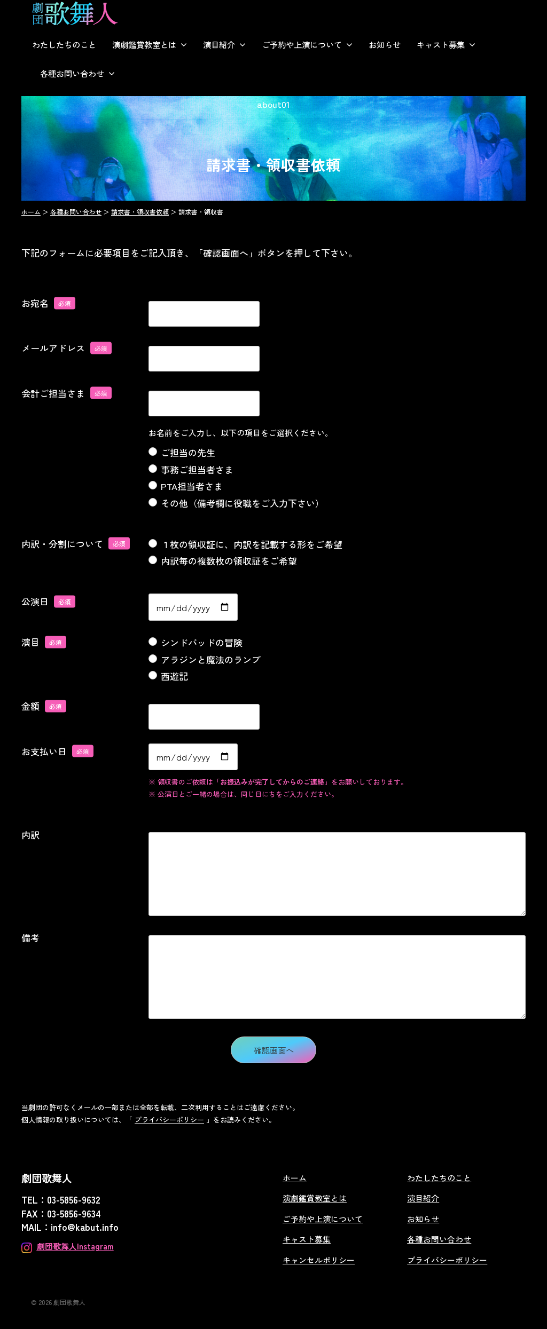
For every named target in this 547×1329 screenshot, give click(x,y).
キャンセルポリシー (319, 1259)
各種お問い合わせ (72, 73)
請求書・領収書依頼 (140, 211)
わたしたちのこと (64, 44)
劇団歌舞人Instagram (75, 1246)
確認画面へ (284, 1050)
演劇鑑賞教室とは (144, 44)
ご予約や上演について (302, 44)
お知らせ (385, 44)
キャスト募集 (441, 44)
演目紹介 (219, 44)
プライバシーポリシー (169, 1119)
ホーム (31, 211)
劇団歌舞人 (69, 1302)
